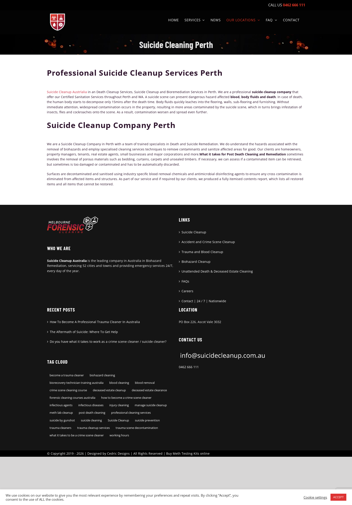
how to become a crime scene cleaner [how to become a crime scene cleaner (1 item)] (126, 398)
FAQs (185, 281)
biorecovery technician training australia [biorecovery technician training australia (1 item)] (76, 383)
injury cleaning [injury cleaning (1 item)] (119, 405)
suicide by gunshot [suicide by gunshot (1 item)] (62, 420)
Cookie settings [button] (315, 497)
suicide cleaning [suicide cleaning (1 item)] (91, 420)
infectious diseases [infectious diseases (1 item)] (90, 405)
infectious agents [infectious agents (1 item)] (61, 405)
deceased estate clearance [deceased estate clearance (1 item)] (149, 390)
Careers (187, 291)
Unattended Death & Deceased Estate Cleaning (217, 271)
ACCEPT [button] (338, 497)
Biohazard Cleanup (196, 261)
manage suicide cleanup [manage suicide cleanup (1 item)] (151, 405)
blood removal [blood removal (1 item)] (145, 383)
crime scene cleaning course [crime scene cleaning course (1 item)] (68, 390)
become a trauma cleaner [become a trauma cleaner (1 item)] (67, 375)
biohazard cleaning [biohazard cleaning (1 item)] (102, 375)
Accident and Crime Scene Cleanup (208, 242)
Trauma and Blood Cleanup (202, 252)
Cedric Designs (118, 453)
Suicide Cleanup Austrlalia (67, 92)
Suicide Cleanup (194, 232)
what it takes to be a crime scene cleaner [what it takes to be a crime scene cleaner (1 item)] (77, 435)
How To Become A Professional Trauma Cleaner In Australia (95, 322)
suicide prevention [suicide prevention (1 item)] (147, 420)
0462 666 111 (189, 367)
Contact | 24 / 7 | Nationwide (204, 301)
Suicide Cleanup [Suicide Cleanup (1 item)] (118, 420)
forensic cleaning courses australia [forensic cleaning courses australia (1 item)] (72, 398)
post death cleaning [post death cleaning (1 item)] (92, 413)
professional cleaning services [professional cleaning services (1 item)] (131, 413)
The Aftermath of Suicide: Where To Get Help (84, 332)
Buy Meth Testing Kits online (188, 453)
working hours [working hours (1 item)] (119, 435)
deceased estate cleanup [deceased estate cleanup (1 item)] (109, 390)
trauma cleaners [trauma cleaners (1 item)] (60, 428)
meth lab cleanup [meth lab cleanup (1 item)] (61, 413)
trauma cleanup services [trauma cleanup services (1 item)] (93, 428)
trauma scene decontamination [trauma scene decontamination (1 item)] (137, 428)
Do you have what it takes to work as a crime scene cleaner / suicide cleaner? (108, 341)
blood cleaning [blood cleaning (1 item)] (119, 383)
